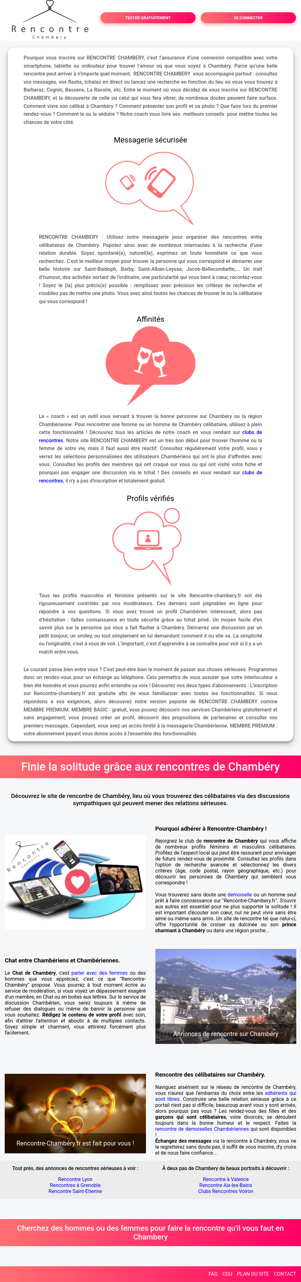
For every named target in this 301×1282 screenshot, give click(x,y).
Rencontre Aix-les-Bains (225, 1185)
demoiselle (239, 895)
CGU (227, 1274)
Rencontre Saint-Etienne (75, 1191)
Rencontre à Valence (226, 1179)
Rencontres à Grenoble (75, 1185)
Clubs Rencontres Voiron (225, 1191)
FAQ (213, 1274)
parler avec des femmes (99, 973)
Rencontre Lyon (75, 1179)
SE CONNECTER (248, 17)
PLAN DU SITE (253, 1274)
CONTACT (285, 1274)
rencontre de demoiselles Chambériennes (202, 1129)
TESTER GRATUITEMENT (148, 17)
